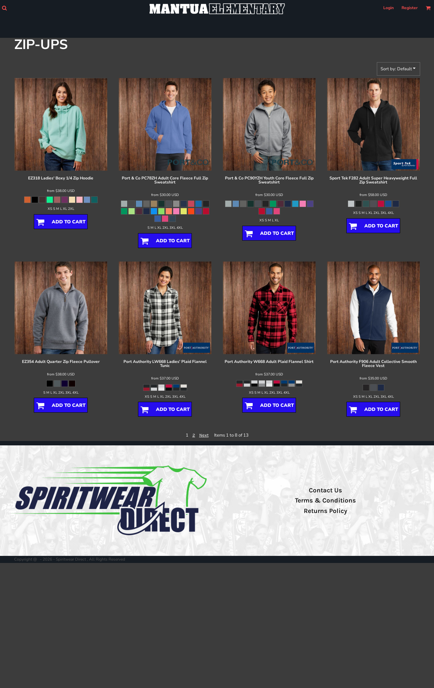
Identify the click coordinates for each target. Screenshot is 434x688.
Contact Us (325, 490)
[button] (4, 7)
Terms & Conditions (325, 500)
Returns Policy (325, 511)
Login (388, 7)
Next (204, 435)
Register (410, 7)
